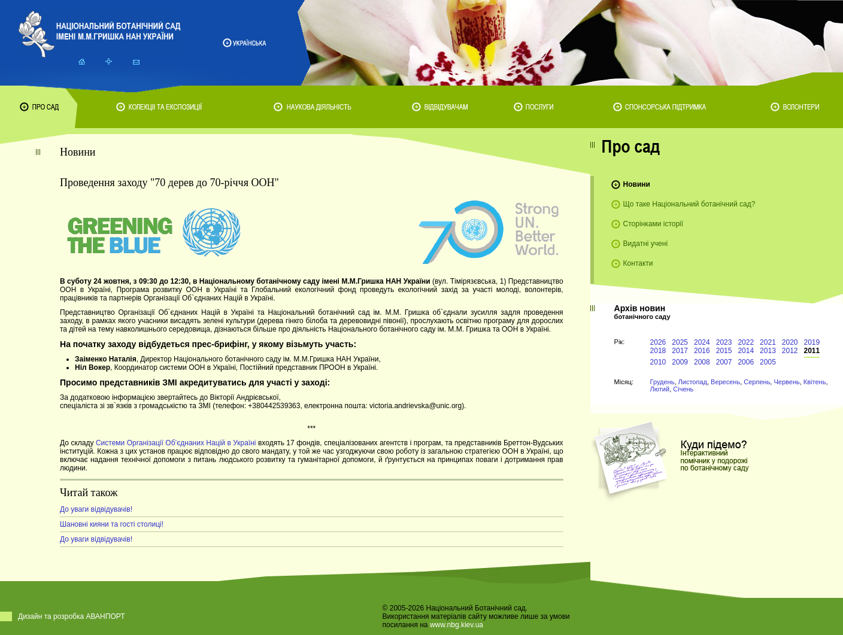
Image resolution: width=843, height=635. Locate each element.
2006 (746, 362)
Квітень (814, 381)
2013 (768, 351)
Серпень (757, 381)
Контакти (638, 263)
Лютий (660, 389)
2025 (680, 342)
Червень (786, 381)
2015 (724, 351)
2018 (658, 351)
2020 (790, 342)
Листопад (692, 381)
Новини (636, 184)
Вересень (725, 381)
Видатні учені (645, 243)
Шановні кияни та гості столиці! (111, 524)
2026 (658, 342)
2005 (768, 362)
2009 (680, 362)
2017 (680, 351)
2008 (702, 362)
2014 (746, 351)
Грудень (662, 381)
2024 (702, 342)
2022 (746, 342)
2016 (702, 351)
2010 (658, 362)
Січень (683, 389)
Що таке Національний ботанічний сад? (689, 204)
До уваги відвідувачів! (96, 509)
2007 (724, 362)
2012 (790, 351)
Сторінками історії (653, 224)
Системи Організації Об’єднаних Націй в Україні (176, 443)
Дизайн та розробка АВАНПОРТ (71, 616)
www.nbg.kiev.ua (456, 625)
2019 (812, 342)
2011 (812, 351)
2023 (724, 342)
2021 (768, 342)
